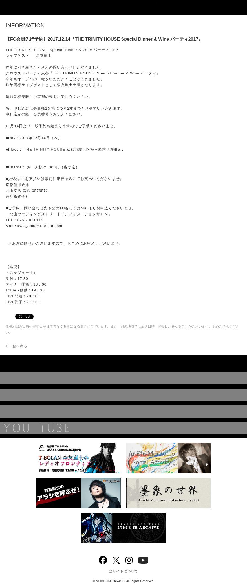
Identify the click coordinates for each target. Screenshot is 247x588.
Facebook (103, 559)
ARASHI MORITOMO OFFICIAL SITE (123, 7)
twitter (116, 560)
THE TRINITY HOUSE (44, 149)
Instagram (129, 560)
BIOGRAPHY (123, 411)
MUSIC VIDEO (123, 395)
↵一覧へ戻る (16, 346)
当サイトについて (123, 571)
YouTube (123, 428)
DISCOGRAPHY (123, 378)
